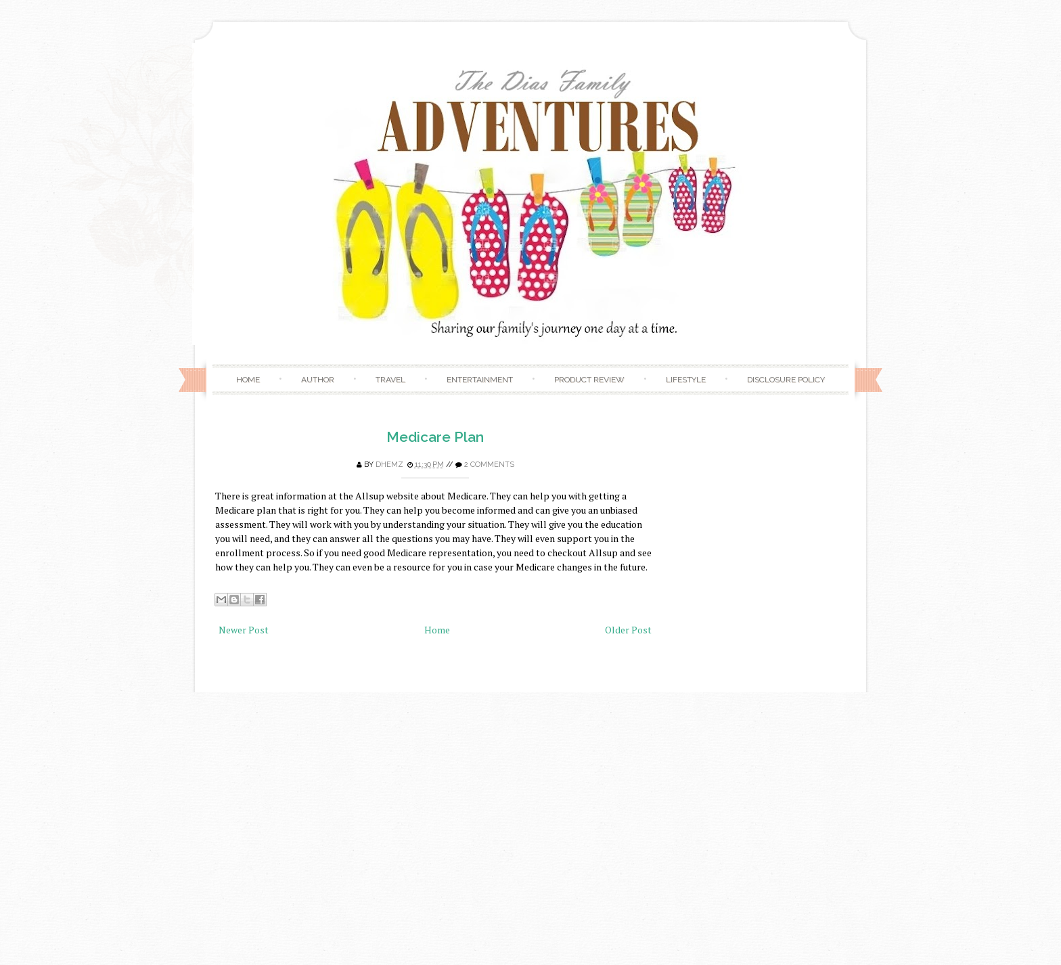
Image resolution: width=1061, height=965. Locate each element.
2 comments (489, 464)
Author (317, 379)
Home (248, 379)
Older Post (628, 629)
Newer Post (244, 629)
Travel (390, 379)
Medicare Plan (435, 436)
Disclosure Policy (786, 379)
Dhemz (389, 464)
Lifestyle (686, 379)
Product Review (589, 379)
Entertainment (480, 379)
